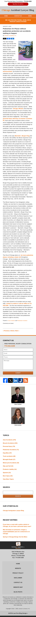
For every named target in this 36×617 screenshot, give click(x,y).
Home (6, 16)
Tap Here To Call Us (18, 4)
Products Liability (10, 469)
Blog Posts (18, 593)
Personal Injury (9, 446)
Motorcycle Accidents (11, 463)
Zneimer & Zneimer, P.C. (24, 610)
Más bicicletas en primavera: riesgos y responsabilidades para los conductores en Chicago (16, 532)
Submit (18, 373)
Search (18, 496)
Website (18, 569)
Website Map (18, 588)
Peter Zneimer (18, 396)
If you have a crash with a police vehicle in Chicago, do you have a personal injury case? (17, 526)
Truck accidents (9, 456)
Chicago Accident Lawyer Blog (18, 10)
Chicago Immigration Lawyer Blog (13, 511)
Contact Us (18, 16)
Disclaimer (18, 579)
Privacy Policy (18, 574)
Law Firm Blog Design (17, 614)
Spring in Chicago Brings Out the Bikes (15, 537)
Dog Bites (7, 453)
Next (17, 330)
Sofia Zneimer (18, 416)
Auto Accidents (11, 320)
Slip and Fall (8, 466)
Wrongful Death (9, 460)
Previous (6, 330)
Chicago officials (18, 108)
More (30, 16)
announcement (7, 71)
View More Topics (8, 479)
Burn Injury (8, 476)
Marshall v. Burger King (22, 136)
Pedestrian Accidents (22, 320)
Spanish (7, 473)
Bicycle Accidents (10, 443)
